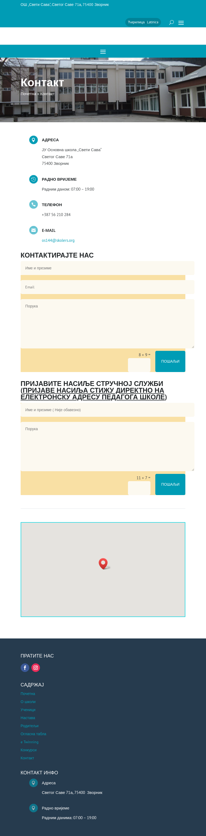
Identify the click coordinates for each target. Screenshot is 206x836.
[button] (105, 564)
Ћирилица (136, 22)
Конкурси (28, 750)
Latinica (152, 22)
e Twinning (30, 742)
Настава (28, 718)
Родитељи (30, 726)
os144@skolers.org (58, 240)
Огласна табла (33, 734)
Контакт (27, 758)
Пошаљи (170, 361)
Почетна (28, 694)
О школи (28, 702)
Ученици (28, 710)
